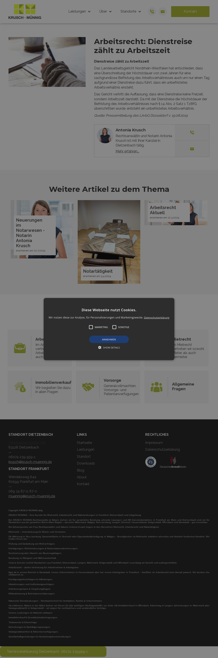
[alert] (109, 329)
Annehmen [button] (109, 339)
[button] (109, 329)
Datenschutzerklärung (156, 317)
